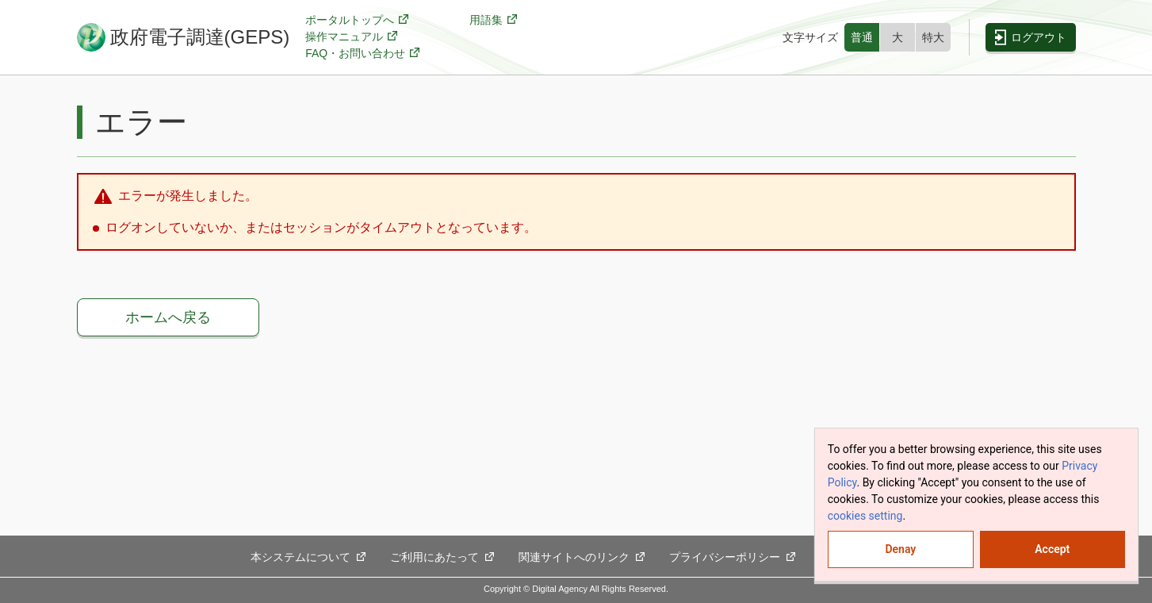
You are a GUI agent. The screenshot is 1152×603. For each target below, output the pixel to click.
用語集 (493, 20)
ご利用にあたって (442, 557)
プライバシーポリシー (732, 557)
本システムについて (308, 557)
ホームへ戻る (168, 317)
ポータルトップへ (357, 20)
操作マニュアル (351, 37)
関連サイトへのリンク (582, 557)
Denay (900, 549)
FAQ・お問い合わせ (362, 53)
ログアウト (1038, 37)
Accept (1052, 549)
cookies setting (865, 515)
